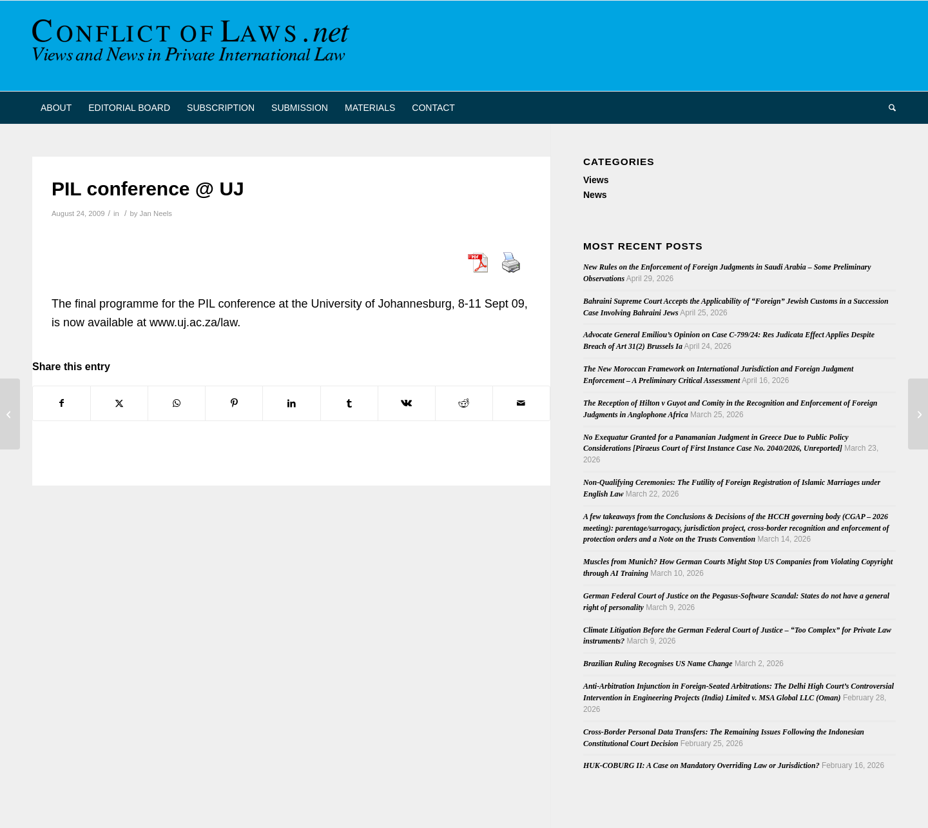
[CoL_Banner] (193, 46)
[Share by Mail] (521, 403)
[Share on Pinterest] (234, 403)
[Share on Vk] (406, 403)
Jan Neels (156, 213)
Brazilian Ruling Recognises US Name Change (658, 663)
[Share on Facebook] (61, 403)
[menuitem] (56, 108)
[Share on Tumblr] (349, 403)
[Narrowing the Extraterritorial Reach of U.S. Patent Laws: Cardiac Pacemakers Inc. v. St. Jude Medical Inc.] (10, 414)
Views (595, 180)
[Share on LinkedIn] (291, 403)
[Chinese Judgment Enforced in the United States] (918, 414)
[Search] (888, 108)
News (595, 195)
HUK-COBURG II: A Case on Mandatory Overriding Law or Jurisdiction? (701, 765)
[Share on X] (119, 403)
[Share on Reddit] (464, 403)
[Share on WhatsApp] (176, 403)
